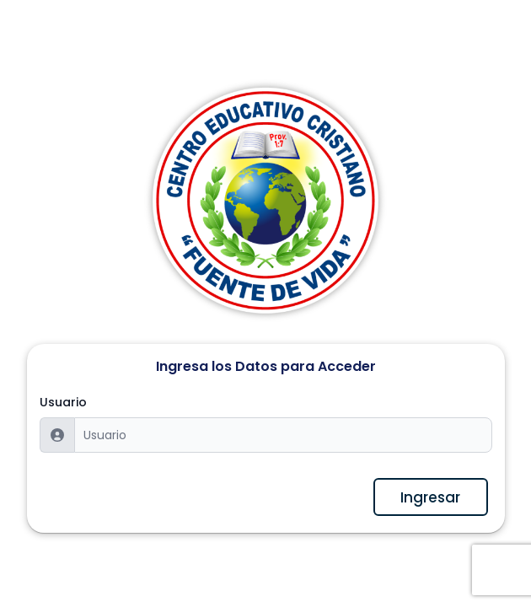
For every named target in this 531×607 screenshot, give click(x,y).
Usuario (63, 402)
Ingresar (430, 497)
